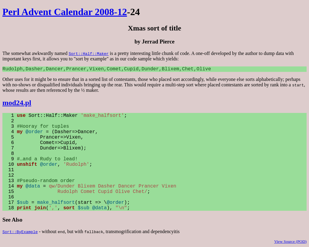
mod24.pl (16, 103)
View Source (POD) (290, 241)
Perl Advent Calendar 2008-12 (64, 11)
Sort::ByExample (20, 231)
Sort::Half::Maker (88, 53)
